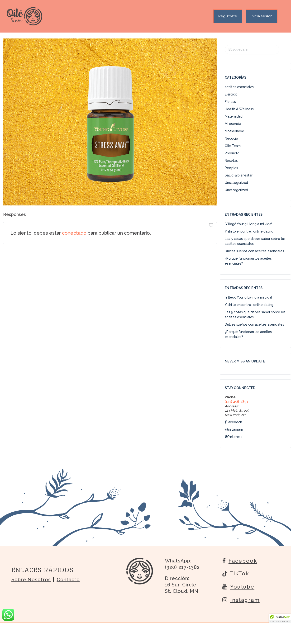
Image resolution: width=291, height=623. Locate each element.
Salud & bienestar (238, 175)
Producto (232, 153)
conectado (74, 233)
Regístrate (227, 16)
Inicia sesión (261, 16)
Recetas (231, 160)
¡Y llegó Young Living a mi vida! (248, 224)
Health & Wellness (239, 109)
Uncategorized (236, 183)
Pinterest (233, 437)
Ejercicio (231, 94)
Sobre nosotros (31, 579)
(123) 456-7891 (236, 402)
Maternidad (234, 116)
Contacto (68, 579)
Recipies (231, 168)
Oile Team (233, 146)
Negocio (231, 138)
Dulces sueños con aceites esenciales (254, 251)
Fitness (230, 102)
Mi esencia (233, 124)
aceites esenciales (239, 87)
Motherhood (234, 131)
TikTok (235, 574)
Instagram (234, 429)
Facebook (233, 422)
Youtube (238, 586)
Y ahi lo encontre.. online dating (249, 231)
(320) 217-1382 (182, 567)
